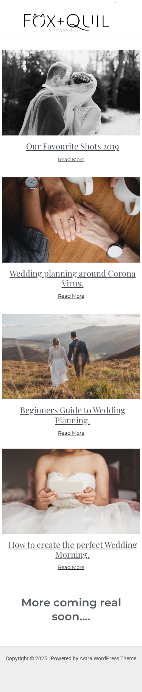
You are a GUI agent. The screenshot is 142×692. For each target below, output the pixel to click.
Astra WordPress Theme (108, 658)
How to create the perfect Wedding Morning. (72, 549)
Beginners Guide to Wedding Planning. (72, 414)
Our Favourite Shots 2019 (72, 145)
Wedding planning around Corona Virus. (72, 278)
